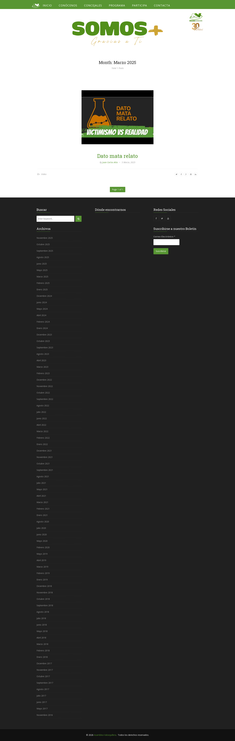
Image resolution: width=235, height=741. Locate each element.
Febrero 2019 (43, 573)
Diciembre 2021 (44, 450)
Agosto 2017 (43, 689)
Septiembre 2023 (45, 347)
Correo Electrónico (164, 236)
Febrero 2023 (43, 373)
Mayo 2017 (42, 708)
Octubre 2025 (43, 244)
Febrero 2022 (43, 437)
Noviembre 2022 (45, 386)
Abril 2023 (41, 360)
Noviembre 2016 (45, 715)
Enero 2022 (42, 444)
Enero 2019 (42, 579)
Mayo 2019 (42, 553)
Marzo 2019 (42, 566)
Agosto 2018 (43, 611)
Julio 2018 (41, 618)
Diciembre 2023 (44, 334)
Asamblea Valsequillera (105, 735)
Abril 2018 (41, 637)
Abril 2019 (41, 560)
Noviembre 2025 (45, 237)
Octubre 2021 (43, 463)
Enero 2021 (42, 515)
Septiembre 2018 (45, 605)
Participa (139, 5)
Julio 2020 (41, 528)
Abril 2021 (41, 495)
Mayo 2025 (42, 270)
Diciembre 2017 (44, 663)
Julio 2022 (41, 412)
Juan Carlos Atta (110, 162)
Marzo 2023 (42, 366)
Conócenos (68, 5)
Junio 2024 (42, 302)
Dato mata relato (117, 155)
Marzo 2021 (42, 502)
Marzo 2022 (42, 431)
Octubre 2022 (43, 392)
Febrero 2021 (43, 508)
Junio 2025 (42, 263)
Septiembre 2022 (45, 399)
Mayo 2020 (42, 540)
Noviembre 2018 (45, 592)
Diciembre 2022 (44, 379)
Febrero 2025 (43, 283)
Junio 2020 (42, 534)
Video (43, 174)
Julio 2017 (41, 695)
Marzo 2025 (42, 276)
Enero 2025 (42, 289)
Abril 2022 (41, 424)
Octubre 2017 (43, 676)
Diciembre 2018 (44, 586)
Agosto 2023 (43, 354)
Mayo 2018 (42, 631)
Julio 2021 (41, 482)
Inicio (47, 5)
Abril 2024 (41, 315)
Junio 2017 (42, 702)
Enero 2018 (42, 657)
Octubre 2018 (43, 599)
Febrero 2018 (43, 650)
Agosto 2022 (43, 405)
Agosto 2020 (43, 521)
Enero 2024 (42, 328)
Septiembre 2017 (45, 682)
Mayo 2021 (42, 489)
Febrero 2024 (43, 321)
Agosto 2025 (43, 257)
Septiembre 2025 (45, 250)
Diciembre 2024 (44, 295)
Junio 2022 (42, 418)
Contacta (162, 5)
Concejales (93, 5)
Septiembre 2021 (45, 470)
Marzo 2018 (42, 644)
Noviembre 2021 (45, 457)
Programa (117, 5)
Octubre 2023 (43, 341)
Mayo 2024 (42, 308)
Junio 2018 (42, 624)
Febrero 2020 (43, 547)
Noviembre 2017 (45, 669)
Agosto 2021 (43, 476)
